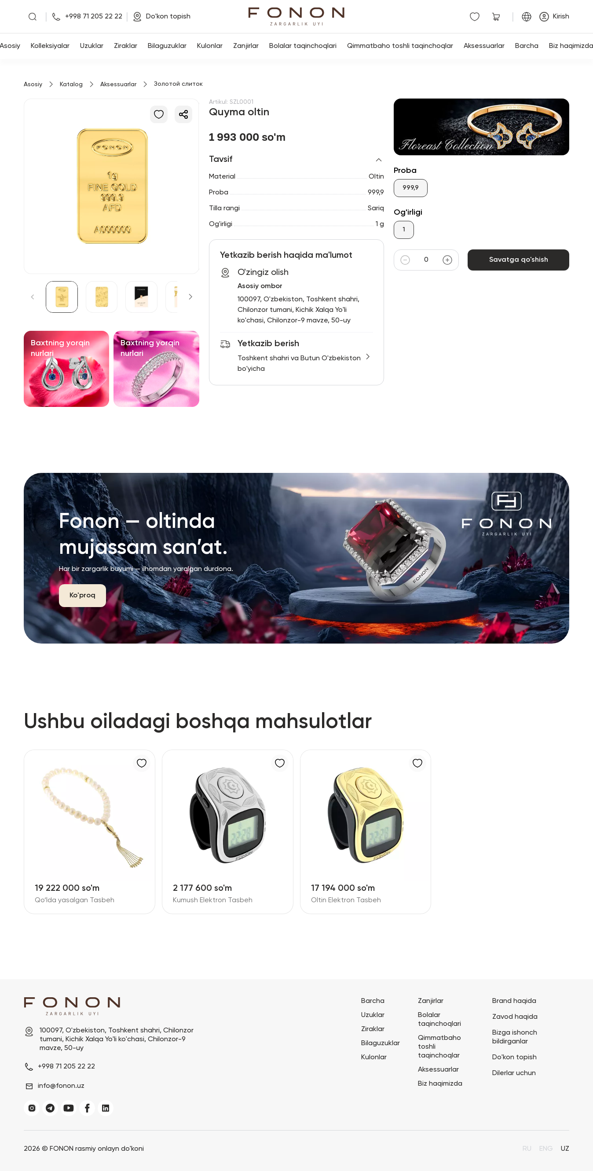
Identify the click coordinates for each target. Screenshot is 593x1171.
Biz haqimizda (440, 1083)
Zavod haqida (515, 1017)
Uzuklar (91, 46)
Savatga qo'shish (518, 260)
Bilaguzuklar (167, 46)
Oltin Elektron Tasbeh (346, 900)
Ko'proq (82, 595)
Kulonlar (210, 46)
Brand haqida (514, 1001)
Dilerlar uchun (514, 1073)
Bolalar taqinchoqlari (303, 46)
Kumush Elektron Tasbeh (213, 900)
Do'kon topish (514, 1057)
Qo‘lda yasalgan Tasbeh (74, 900)
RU (527, 1149)
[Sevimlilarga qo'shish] (159, 114)
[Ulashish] (183, 114)
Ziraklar (125, 46)
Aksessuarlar (484, 46)
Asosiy (33, 84)
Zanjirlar (246, 46)
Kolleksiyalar (50, 46)
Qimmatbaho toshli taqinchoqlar (400, 46)
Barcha (526, 46)
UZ (565, 1149)
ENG (546, 1149)
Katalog (71, 84)
